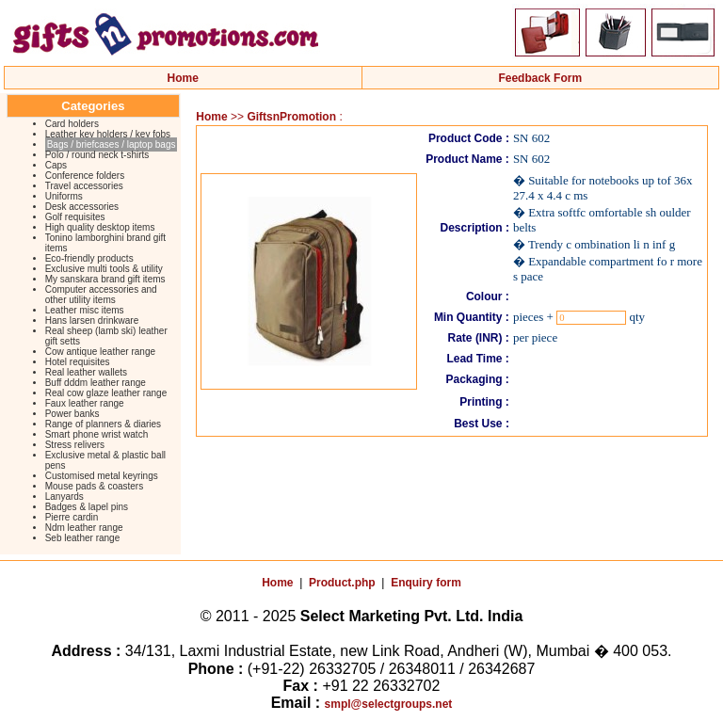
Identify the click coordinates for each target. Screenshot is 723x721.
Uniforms (64, 196)
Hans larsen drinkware (92, 320)
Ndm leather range (84, 527)
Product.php (342, 582)
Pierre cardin (72, 517)
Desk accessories (82, 206)
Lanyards (64, 496)
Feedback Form (540, 78)
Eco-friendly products (89, 258)
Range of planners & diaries (103, 424)
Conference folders (85, 175)
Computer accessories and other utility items (101, 294)
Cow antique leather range (100, 351)
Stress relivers (74, 445)
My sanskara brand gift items (105, 279)
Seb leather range (82, 538)
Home (183, 78)
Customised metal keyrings (101, 476)
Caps (56, 165)
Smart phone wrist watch (97, 434)
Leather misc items (84, 310)
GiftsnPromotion (291, 116)
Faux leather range (84, 403)
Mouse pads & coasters (94, 486)
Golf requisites (75, 217)
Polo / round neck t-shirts (97, 155)
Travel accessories (84, 186)
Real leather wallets (86, 372)
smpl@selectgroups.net (389, 704)
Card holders (72, 124)
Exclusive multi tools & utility (104, 269)
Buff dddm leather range (95, 382)
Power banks (72, 414)
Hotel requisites (77, 362)
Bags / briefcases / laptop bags (111, 144)
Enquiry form (426, 582)
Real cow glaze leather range (106, 393)
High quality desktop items (100, 227)
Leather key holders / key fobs (107, 134)
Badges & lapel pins (86, 507)
